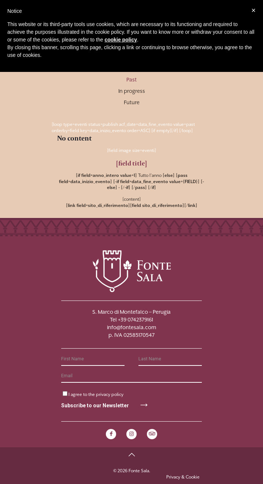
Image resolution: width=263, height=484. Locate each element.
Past (131, 80)
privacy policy (109, 394)
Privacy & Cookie (183, 477)
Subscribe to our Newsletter (95, 405)
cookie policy (120, 40)
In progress (131, 91)
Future (132, 102)
